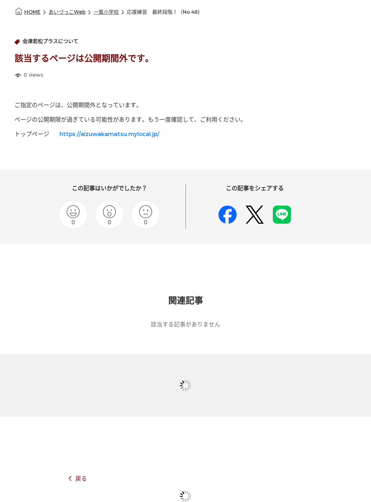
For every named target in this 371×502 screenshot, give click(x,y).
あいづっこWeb (67, 12)
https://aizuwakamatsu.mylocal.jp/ (109, 134)
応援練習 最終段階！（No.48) (163, 12)
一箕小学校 (106, 12)
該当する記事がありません (185, 324)
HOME (32, 12)
